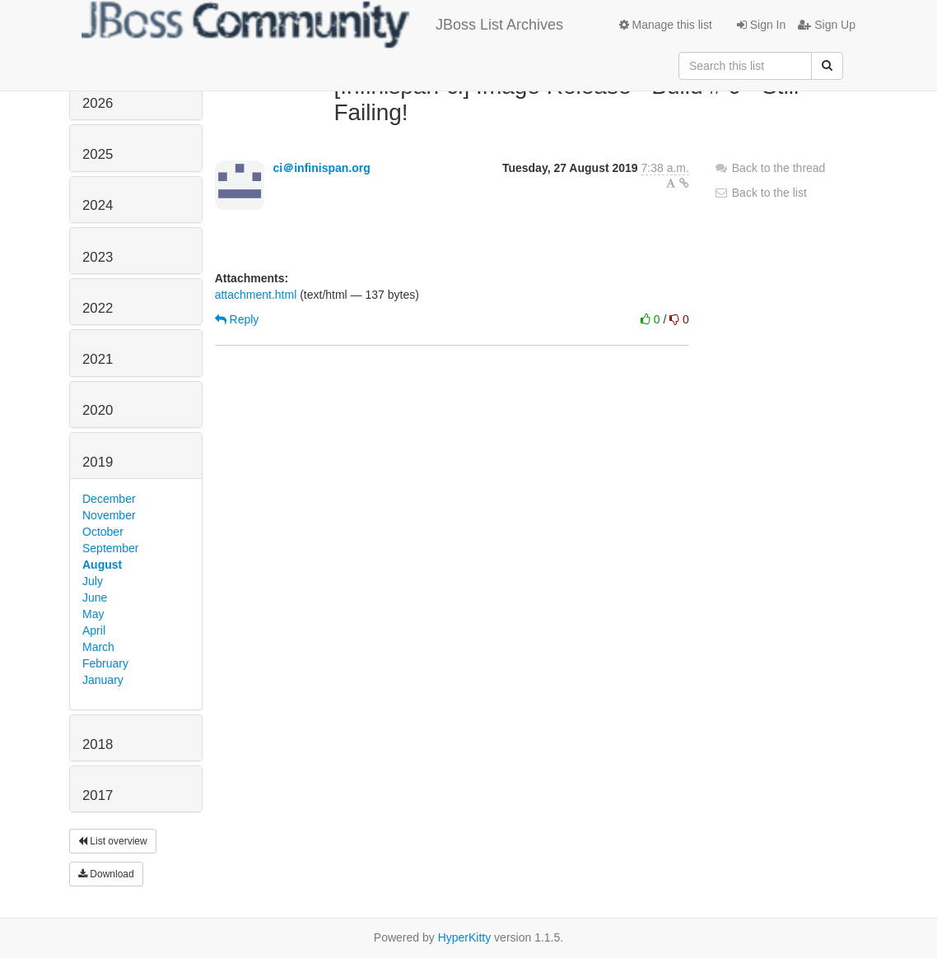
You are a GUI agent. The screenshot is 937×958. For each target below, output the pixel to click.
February (105, 663)
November (109, 515)
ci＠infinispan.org (322, 167)
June (94, 597)
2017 (97, 795)
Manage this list (665, 24)
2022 (97, 308)
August (102, 564)
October (103, 531)
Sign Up (826, 24)
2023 (97, 257)
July (92, 581)
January (103, 679)
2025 (97, 154)
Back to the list (760, 192)
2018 (97, 744)
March (98, 646)
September (110, 548)
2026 (97, 103)
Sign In (761, 24)
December (109, 498)
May (93, 614)
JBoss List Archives (322, 24)
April (93, 630)
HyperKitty (465, 937)
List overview (112, 841)
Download (106, 874)
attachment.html (256, 294)
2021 (97, 359)
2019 (97, 462)
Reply (237, 319)
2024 (97, 205)
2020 (97, 410)
